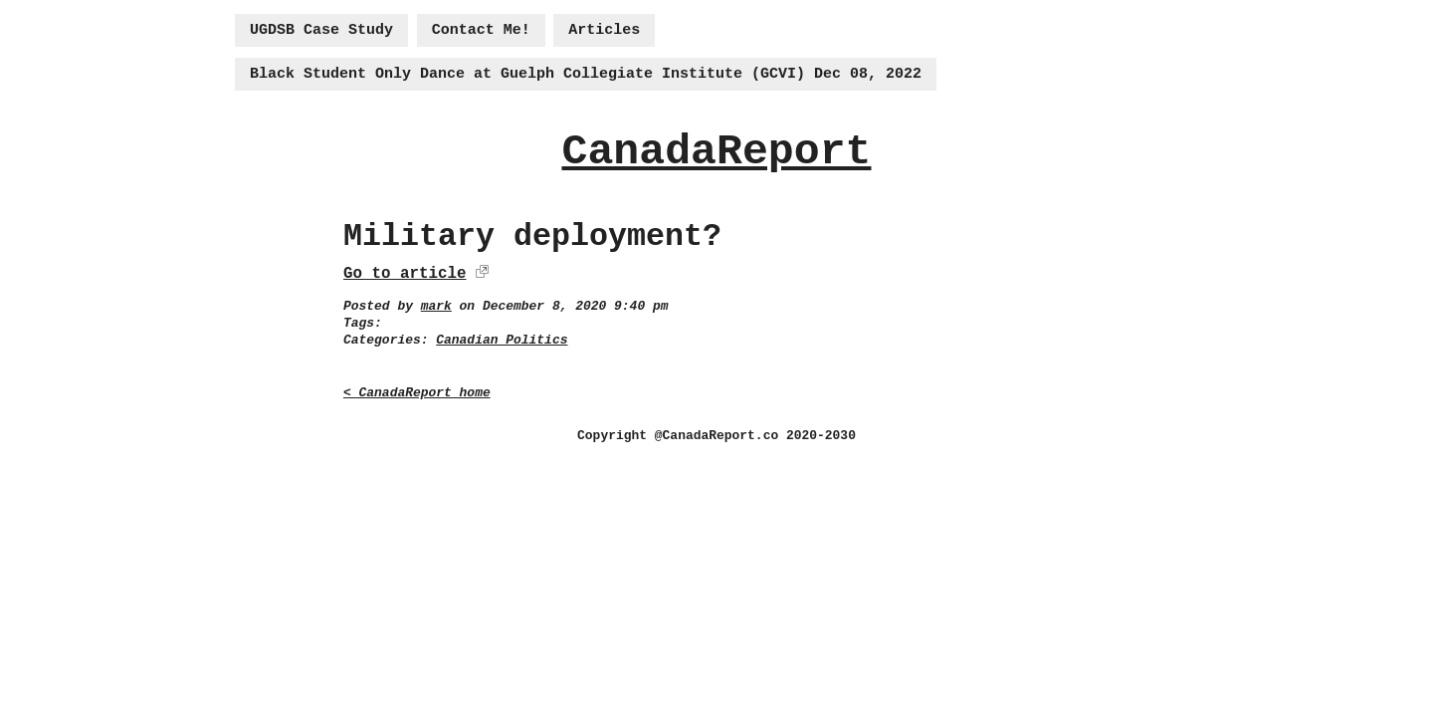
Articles (604, 30)
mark (436, 306)
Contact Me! (481, 30)
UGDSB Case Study (321, 30)
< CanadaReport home (417, 392)
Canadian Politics (501, 340)
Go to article (404, 274)
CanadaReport (716, 151)
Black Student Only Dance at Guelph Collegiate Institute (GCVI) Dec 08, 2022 (585, 74)
